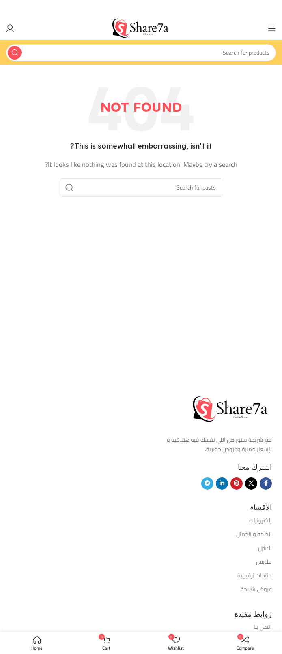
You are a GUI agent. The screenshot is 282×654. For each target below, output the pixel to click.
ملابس (264, 561)
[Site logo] (141, 28)
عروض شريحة (256, 589)
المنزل (265, 548)
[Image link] (231, 409)
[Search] (141, 52)
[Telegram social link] (207, 483)
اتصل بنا (263, 627)
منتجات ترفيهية (254, 575)
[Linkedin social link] (222, 483)
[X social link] (251, 483)
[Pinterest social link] (236, 483)
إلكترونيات (260, 520)
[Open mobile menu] (272, 28)
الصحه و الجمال (254, 534)
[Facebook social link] (266, 483)
